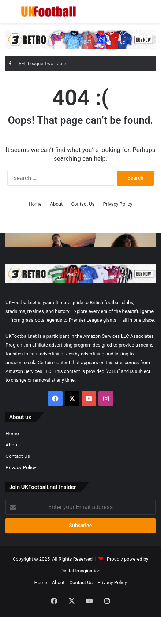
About (56, 204)
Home (35, 204)
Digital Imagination (81, 570)
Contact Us (83, 204)
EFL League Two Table (42, 63)
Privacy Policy (117, 204)
